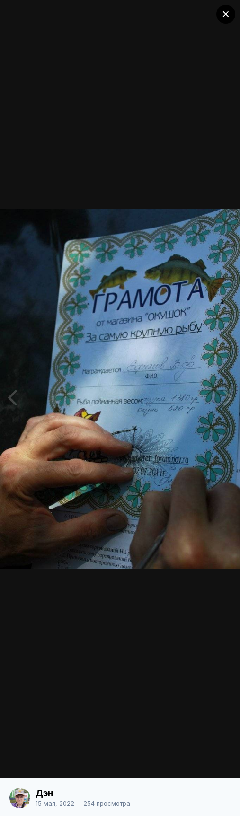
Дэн (44, 793)
